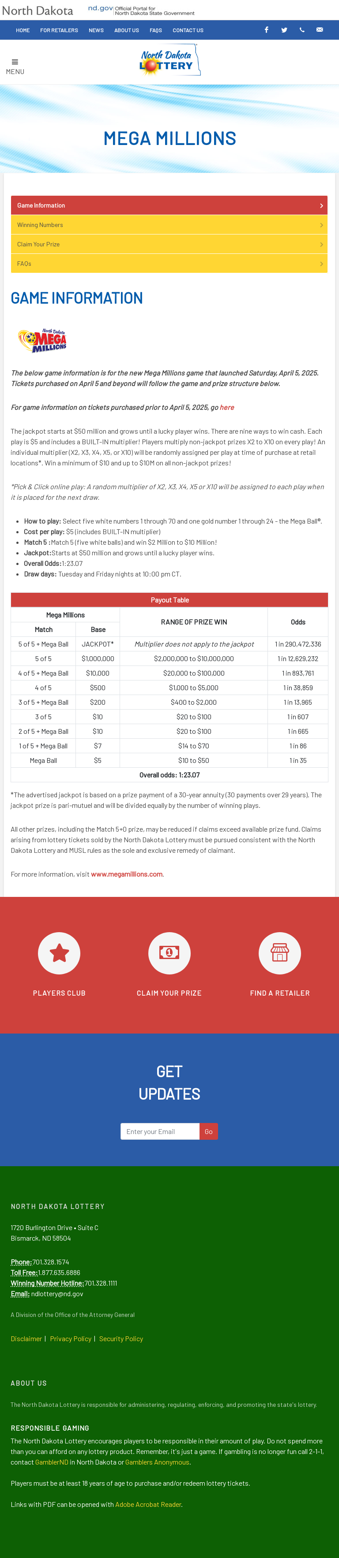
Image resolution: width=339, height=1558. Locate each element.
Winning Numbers (171, 224)
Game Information (171, 205)
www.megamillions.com (126, 874)
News (96, 30)
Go (209, 1131)
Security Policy (121, 1338)
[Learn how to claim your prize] (169, 953)
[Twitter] (284, 30)
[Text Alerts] (302, 30)
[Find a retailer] (280, 953)
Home (23, 30)
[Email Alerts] (319, 30)
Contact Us (188, 30)
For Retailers (59, 30)
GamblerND (51, 1462)
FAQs (156, 30)
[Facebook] (266, 30)
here (226, 407)
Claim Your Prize (171, 244)
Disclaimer (26, 1338)
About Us (126, 30)
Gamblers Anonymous (157, 1462)
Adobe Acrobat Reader (148, 1504)
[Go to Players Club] (59, 953)
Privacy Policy (70, 1338)
